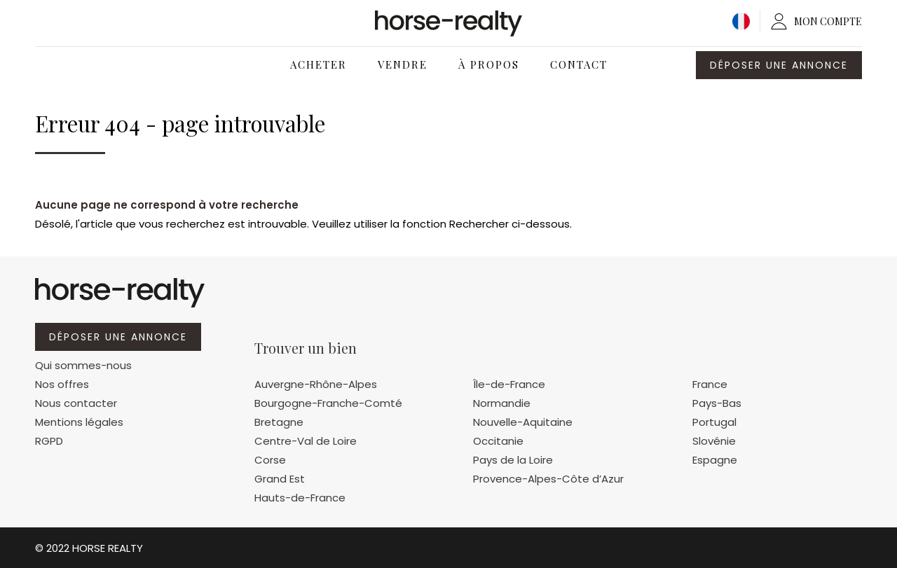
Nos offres (62, 384)
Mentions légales (79, 422)
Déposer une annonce (779, 65)
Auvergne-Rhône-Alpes (315, 384)
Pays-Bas (716, 403)
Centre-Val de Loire (305, 441)
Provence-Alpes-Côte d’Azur (548, 478)
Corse (270, 459)
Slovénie (714, 441)
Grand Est (279, 478)
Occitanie (498, 441)
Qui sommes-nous (83, 365)
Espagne (714, 459)
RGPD (49, 441)
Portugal (714, 422)
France (709, 384)
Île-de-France (509, 384)
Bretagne (278, 422)
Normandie (501, 403)
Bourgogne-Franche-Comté (328, 403)
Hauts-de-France (299, 497)
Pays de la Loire (513, 459)
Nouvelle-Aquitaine (523, 422)
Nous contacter (76, 403)
